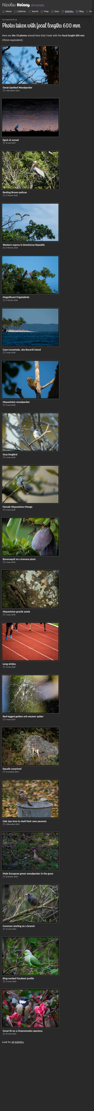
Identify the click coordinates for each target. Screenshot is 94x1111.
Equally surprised (12, 768)
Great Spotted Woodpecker (17, 87)
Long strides (9, 664)
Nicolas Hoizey (68, 1088)
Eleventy (67, 1093)
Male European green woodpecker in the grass (28, 873)
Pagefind (78, 1102)
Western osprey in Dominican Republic (24, 244)
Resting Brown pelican (15, 192)
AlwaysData (70, 1106)
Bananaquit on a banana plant (19, 559)
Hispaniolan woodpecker (16, 402)
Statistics (11, 19)
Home (4, 19)
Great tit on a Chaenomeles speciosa (22, 1030)
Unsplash (11, 1097)
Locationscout (13, 1102)
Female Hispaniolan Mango (17, 506)
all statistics (17, 1042)
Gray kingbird (10, 454)
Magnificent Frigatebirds (16, 297)
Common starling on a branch (19, 926)
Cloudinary (80, 1097)
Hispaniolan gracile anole (16, 611)
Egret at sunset (11, 140)
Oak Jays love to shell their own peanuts (24, 821)
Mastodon (11, 1106)
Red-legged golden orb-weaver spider (23, 716)
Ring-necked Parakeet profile (18, 978)
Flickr (9, 1093)
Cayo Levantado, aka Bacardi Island (22, 349)
